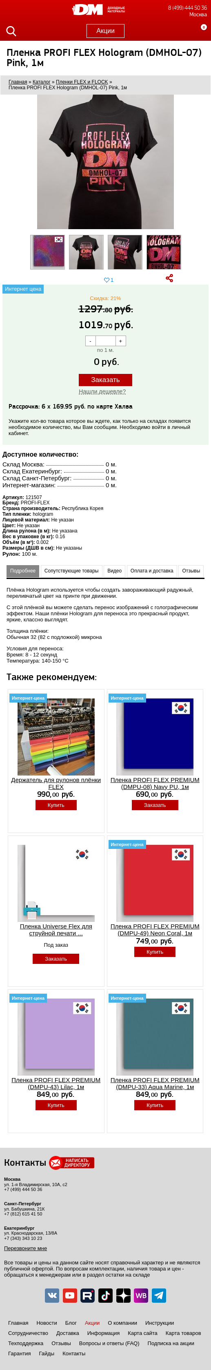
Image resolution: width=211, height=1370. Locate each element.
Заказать (105, 380)
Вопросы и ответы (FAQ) (109, 1343)
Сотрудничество (28, 1333)
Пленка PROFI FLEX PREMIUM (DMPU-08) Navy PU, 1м (155, 783)
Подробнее (23, 571)
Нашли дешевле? (102, 391)
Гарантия (19, 1353)
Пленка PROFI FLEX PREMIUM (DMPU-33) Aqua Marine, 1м (155, 1083)
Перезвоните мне (25, 1248)
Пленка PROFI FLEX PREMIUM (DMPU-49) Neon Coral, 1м (155, 930)
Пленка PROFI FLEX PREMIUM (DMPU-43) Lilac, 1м (55, 1083)
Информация (103, 1333)
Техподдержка (25, 1343)
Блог (71, 1323)
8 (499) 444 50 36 (187, 7)
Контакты (73, 1353)
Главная (18, 1323)
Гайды (46, 1353)
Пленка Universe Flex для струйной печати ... (56, 930)
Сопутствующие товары (71, 571)
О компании (122, 1323)
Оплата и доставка (152, 571)
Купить (56, 805)
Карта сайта (142, 1333)
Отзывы (191, 571)
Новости (46, 1323)
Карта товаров (183, 1333)
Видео (114, 571)
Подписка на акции (171, 1343)
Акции (105, 30)
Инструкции (159, 1323)
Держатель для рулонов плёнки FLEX (56, 783)
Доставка (67, 1333)
